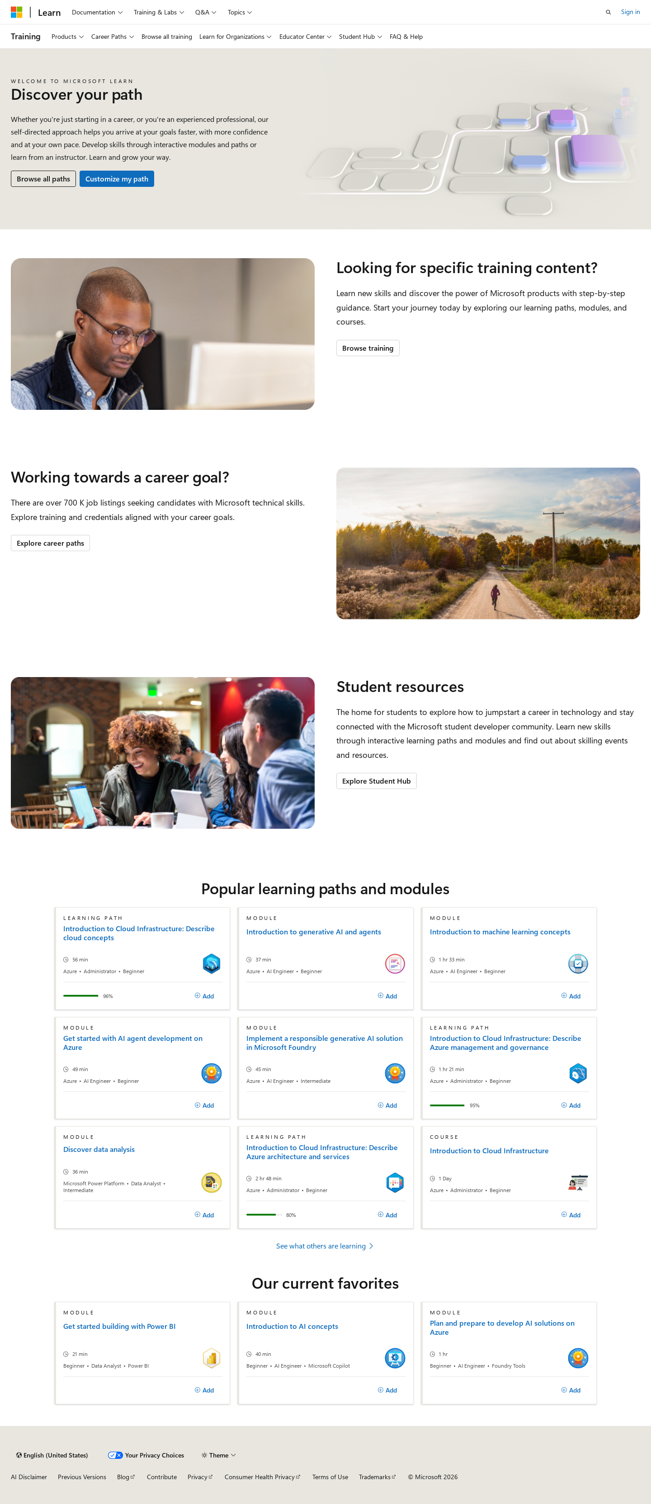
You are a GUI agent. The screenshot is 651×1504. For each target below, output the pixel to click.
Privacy (198, 1476)
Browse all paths (43, 178)
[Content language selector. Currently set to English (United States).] (52, 1455)
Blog (123, 1476)
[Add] (204, 996)
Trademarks (375, 1476)
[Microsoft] (17, 12)
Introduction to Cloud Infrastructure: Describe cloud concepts (139, 933)
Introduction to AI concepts (292, 1326)
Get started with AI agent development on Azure (133, 1043)
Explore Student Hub (376, 780)
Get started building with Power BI (119, 1326)
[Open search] (608, 12)
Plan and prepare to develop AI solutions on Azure (502, 1327)
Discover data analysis (99, 1149)
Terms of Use (330, 1476)
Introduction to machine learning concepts (500, 931)
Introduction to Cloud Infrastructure (489, 1150)
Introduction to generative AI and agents (313, 931)
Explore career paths (50, 543)
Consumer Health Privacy (260, 1476)
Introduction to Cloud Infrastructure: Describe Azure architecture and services (322, 1152)
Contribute (162, 1476)
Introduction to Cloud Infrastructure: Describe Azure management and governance (505, 1043)
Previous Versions (82, 1476)
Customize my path (116, 178)
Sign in (630, 11)
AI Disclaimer (29, 1476)
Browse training (368, 348)
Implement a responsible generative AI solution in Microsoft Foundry (324, 1043)
